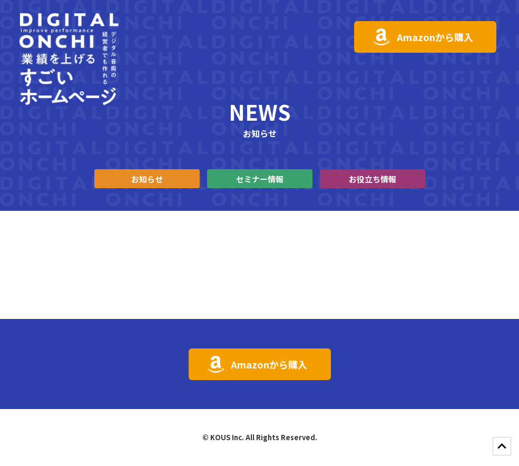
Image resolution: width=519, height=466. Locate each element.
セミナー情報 (259, 179)
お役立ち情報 (372, 179)
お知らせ (147, 179)
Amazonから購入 (435, 37)
